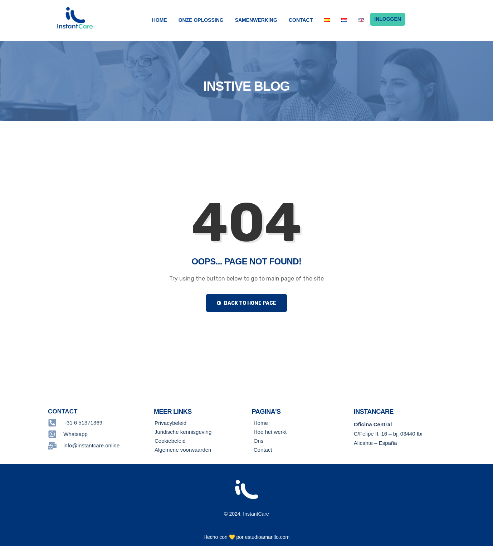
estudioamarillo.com (267, 537)
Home (159, 20)
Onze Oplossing (201, 20)
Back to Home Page (246, 303)
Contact (301, 20)
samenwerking (256, 20)
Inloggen (387, 19)
